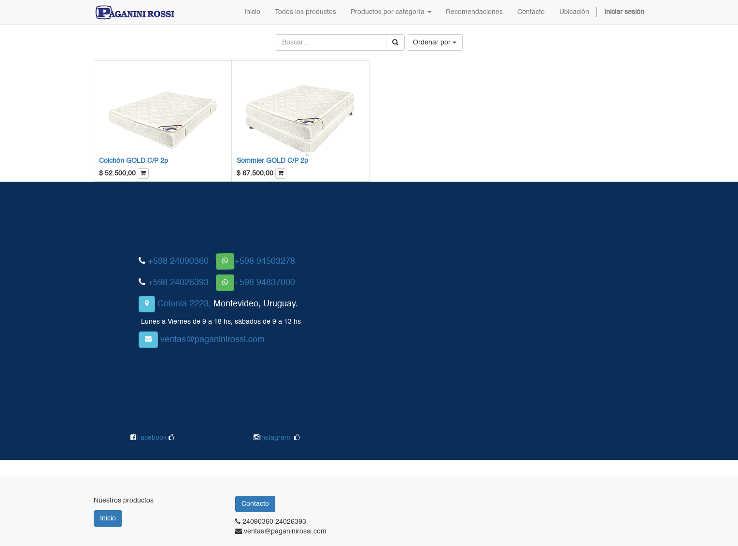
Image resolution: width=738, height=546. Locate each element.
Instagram (274, 437)
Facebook (152, 437)
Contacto (255, 504)
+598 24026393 (178, 282)
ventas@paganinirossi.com (212, 339)
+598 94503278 (264, 261)
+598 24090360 (178, 261)
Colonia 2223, (184, 304)
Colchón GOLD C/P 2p (133, 161)
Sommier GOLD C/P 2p (272, 161)
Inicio (108, 518)
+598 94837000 (264, 282)
